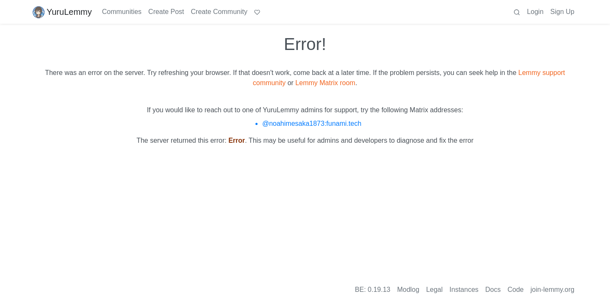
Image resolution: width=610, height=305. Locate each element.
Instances (463, 289)
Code (515, 289)
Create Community (219, 11)
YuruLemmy (62, 12)
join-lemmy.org (552, 289)
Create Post (166, 11)
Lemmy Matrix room (325, 82)
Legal (434, 289)
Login (535, 11)
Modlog (408, 289)
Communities (121, 11)
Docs (493, 289)
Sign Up (562, 11)
